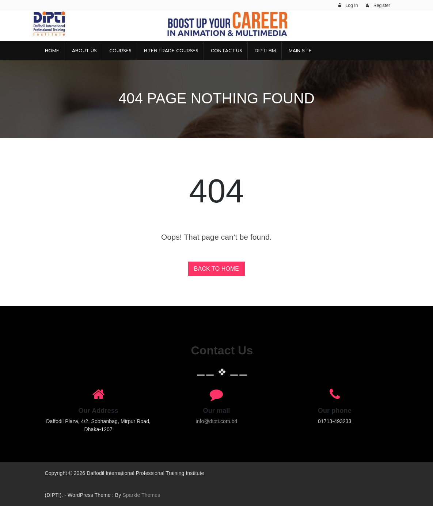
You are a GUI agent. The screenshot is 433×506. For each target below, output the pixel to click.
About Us (84, 50)
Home (52, 50)
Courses (120, 50)
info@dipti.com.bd (217, 421)
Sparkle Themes (141, 495)
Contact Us (226, 50)
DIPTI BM (265, 50)
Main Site (300, 50)
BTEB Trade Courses (171, 50)
